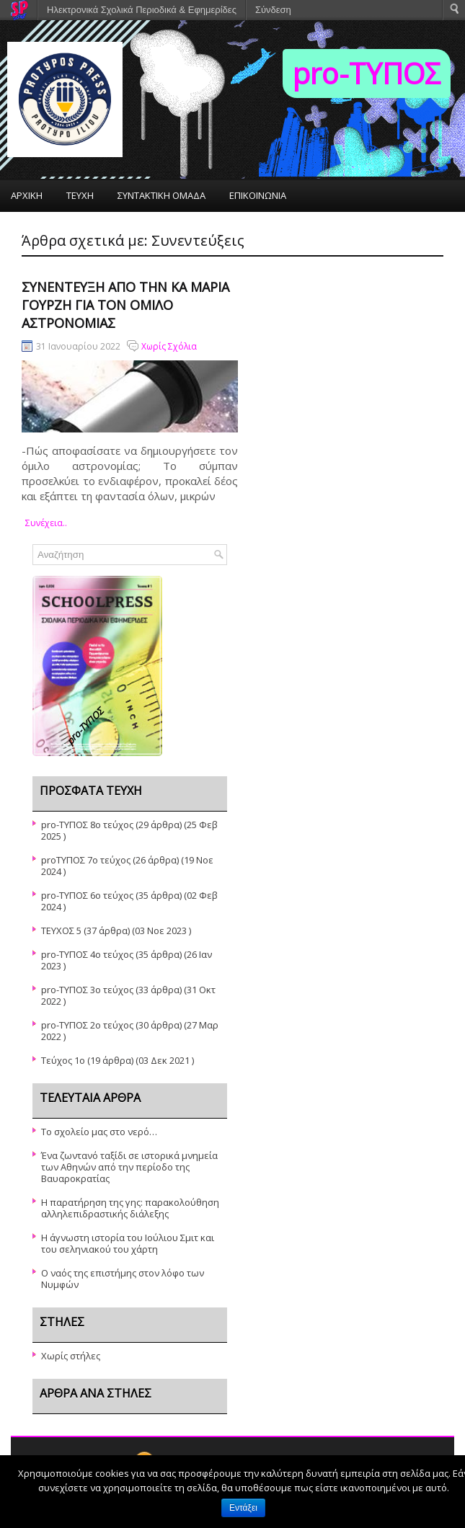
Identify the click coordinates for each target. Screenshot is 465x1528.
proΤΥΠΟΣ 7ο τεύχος (85, 859)
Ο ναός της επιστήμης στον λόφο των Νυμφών (122, 1278)
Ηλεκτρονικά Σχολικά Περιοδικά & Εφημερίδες (141, 9)
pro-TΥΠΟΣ (366, 73)
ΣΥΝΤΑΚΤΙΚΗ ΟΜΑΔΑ (161, 195)
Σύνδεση (273, 9)
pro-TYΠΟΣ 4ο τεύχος (87, 954)
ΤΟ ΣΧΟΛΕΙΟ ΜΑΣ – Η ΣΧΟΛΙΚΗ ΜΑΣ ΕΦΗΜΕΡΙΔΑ (113, 228)
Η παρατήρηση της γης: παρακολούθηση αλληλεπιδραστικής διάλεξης (130, 1208)
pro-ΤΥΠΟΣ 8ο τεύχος (87, 824)
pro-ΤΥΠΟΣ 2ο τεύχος (87, 1024)
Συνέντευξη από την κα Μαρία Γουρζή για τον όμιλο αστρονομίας (125, 305)
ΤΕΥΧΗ (80, 195)
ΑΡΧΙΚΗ (27, 195)
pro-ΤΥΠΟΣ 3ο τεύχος (87, 989)
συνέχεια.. (46, 523)
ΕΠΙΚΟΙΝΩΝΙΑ (257, 195)
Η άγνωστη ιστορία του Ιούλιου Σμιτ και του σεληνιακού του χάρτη (127, 1243)
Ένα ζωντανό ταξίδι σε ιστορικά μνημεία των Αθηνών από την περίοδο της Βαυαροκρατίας (129, 1167)
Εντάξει (243, 1508)
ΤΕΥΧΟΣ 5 (61, 930)
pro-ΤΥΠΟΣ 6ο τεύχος (87, 895)
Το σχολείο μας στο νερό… (99, 1131)
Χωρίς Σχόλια (169, 346)
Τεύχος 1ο (63, 1060)
